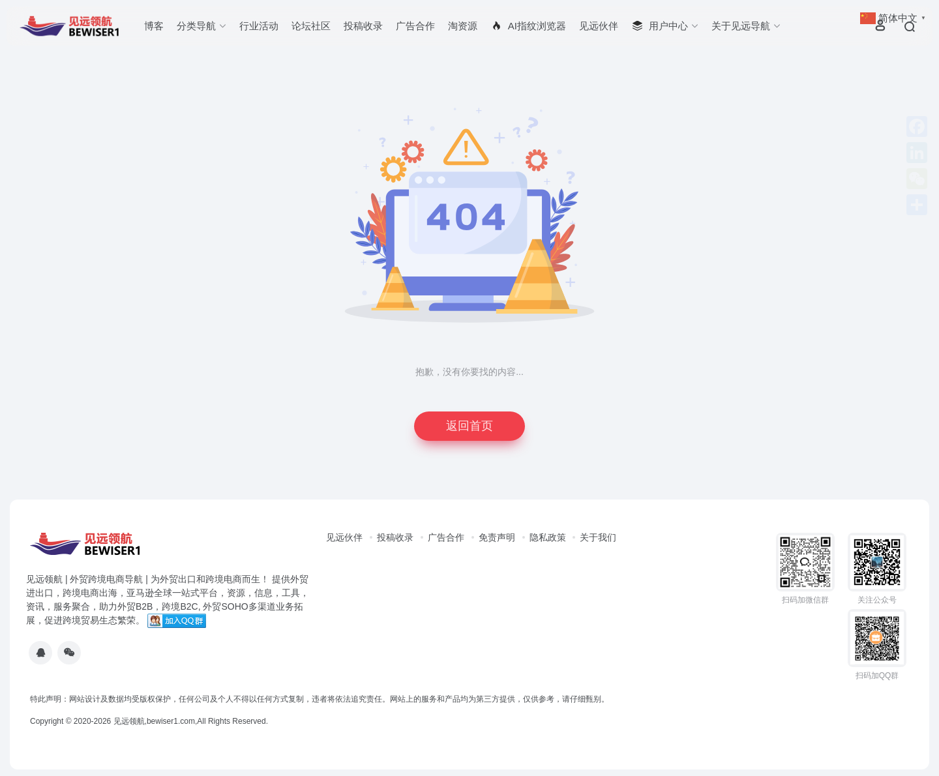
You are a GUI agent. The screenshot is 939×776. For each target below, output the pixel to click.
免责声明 (497, 537)
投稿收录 (363, 25)
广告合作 (415, 25)
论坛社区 (311, 25)
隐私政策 (547, 537)
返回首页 (469, 425)
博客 (154, 25)
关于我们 (598, 537)
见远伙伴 (598, 25)
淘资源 (462, 25)
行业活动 (258, 25)
